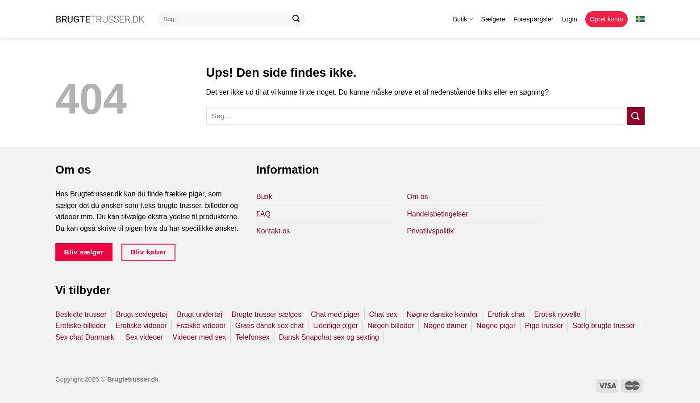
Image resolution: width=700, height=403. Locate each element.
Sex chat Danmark (85, 337)
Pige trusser (544, 325)
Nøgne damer (445, 325)
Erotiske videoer (141, 325)
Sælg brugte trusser (603, 325)
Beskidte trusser (81, 314)
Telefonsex (252, 337)
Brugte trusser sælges (267, 314)
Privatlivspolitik (430, 231)
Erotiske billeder (80, 325)
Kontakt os (273, 231)
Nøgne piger (496, 325)
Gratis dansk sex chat (269, 325)
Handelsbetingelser (437, 214)
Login (569, 19)
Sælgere (493, 19)
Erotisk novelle (557, 314)
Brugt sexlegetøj (142, 314)
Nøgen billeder (390, 325)
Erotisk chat (506, 314)
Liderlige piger (335, 325)
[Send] (296, 19)
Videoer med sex (199, 337)
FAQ (263, 214)
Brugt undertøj (199, 314)
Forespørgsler (533, 19)
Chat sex (383, 314)
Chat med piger (335, 314)
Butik (463, 19)
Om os (417, 196)
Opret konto (606, 19)
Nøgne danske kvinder (442, 314)
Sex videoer (144, 337)
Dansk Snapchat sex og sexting (329, 337)
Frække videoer (201, 325)
